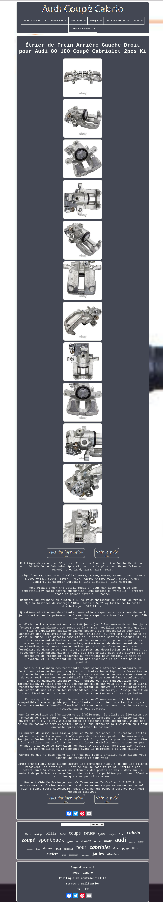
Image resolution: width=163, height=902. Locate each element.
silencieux (113, 854)
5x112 (51, 833)
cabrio (133, 833)
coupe (75, 833)
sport (101, 834)
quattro (132, 842)
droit (116, 848)
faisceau (68, 848)
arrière (52, 854)
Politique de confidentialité (82, 878)
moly (108, 841)
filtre (135, 848)
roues (89, 833)
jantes (98, 853)
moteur (140, 842)
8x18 (58, 848)
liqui (112, 833)
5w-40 (125, 848)
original (30, 849)
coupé (28, 840)
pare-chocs (85, 855)
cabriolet (100, 847)
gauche (72, 841)
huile (97, 841)
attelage (38, 834)
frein (121, 834)
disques (48, 848)
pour (81, 847)
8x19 (28, 834)
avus (64, 855)
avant (86, 841)
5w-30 (63, 834)
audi (120, 840)
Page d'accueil (83, 867)
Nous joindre (83, 872)
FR (86, 889)
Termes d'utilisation (83, 883)
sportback (51, 840)
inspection (73, 855)
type (38, 849)
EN (78, 889)
